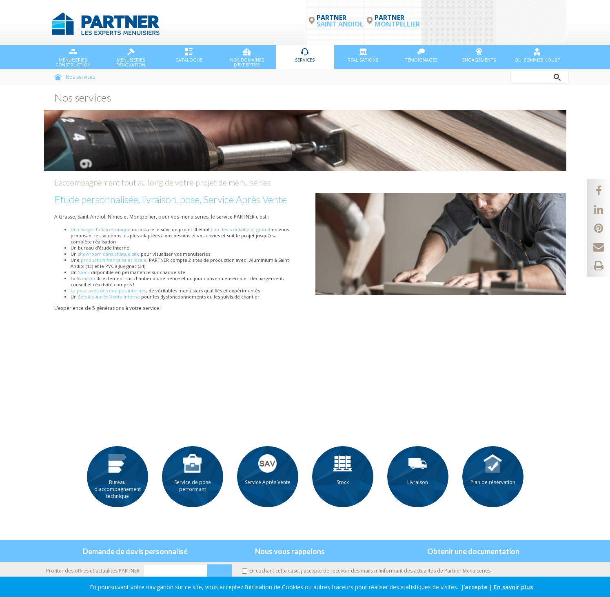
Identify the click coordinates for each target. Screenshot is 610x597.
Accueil (58, 77)
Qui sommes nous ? (537, 55)
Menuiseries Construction (73, 58)
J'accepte (474, 587)
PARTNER (397, 21)
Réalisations (363, 55)
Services (305, 55)
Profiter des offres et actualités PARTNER (93, 570)
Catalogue (188, 55)
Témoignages (421, 55)
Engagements (479, 55)
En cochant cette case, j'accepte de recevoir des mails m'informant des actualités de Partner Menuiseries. (367, 570)
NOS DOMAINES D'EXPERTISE (247, 58)
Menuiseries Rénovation (130, 58)
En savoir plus (513, 587)
